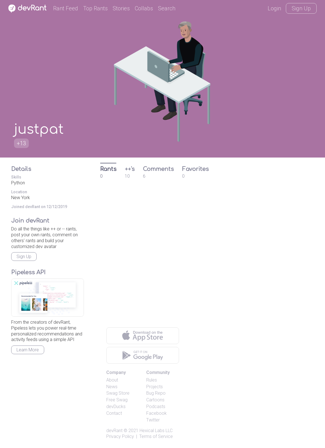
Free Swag (117, 399)
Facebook (156, 413)
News (111, 386)
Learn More (28, 349)
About (112, 380)
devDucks (116, 406)
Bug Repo (156, 393)
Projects (154, 386)
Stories (121, 8)
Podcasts (155, 406)
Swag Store (117, 393)
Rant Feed (65, 8)
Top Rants (95, 8)
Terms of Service (156, 436)
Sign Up (301, 8)
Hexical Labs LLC (156, 430)
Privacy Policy (120, 436)
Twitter (153, 420)
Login (274, 8)
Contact (114, 413)
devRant (114, 430)
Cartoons (155, 399)
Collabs (144, 8)
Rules (151, 380)
